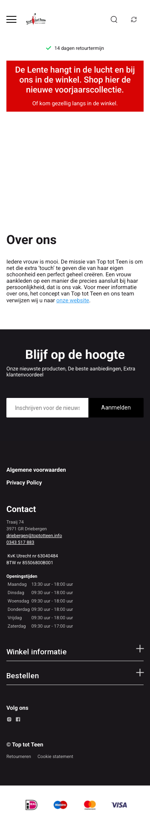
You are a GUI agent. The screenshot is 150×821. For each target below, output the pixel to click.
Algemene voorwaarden (36, 470)
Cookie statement (55, 756)
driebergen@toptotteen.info (34, 535)
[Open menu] (11, 19)
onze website (72, 300)
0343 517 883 (20, 542)
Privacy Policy (24, 483)
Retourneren (18, 756)
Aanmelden (116, 407)
